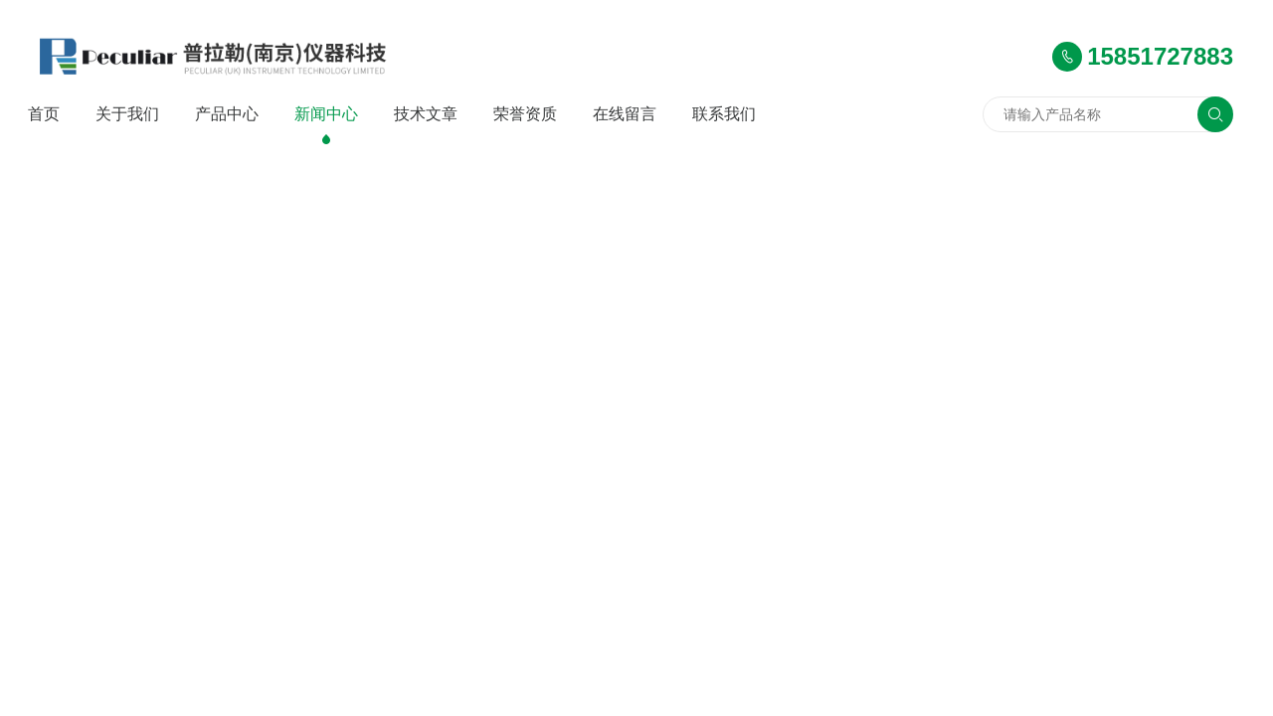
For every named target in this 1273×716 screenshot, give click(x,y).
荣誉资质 (525, 113)
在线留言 (624, 113)
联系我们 (724, 113)
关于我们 (127, 113)
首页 (44, 113)
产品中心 (227, 113)
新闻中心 (326, 113)
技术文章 (425, 113)
